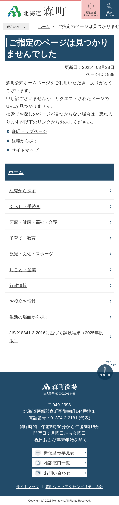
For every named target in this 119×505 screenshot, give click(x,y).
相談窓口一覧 (57, 462)
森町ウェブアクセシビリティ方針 (74, 487)
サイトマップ (25, 150)
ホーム (44, 26)
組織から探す (25, 140)
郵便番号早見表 (59, 452)
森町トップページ (29, 131)
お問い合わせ (57, 473)
